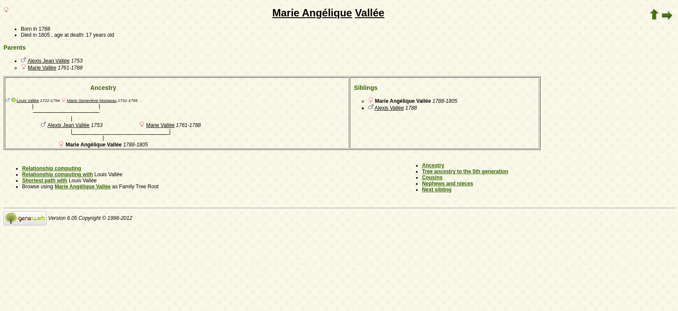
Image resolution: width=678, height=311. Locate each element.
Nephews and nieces (447, 184)
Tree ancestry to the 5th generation (465, 171)
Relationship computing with (57, 174)
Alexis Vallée (389, 108)
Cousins (432, 178)
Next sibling (436, 190)
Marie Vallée (42, 68)
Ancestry (433, 165)
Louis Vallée (27, 100)
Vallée (369, 13)
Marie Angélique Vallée (82, 187)
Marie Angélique (312, 13)
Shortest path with (44, 181)
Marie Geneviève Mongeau (91, 100)
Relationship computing (51, 168)
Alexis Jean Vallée (49, 61)
